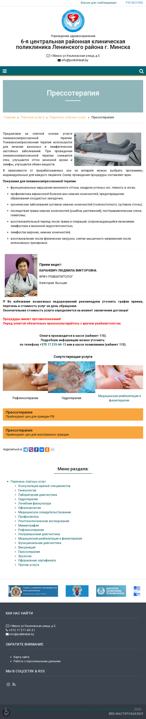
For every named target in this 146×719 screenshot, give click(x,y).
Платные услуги (32, 117)
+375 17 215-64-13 (53, 344)
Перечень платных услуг (67, 117)
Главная (10, 117)
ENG (140, 2)
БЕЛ (134, 2)
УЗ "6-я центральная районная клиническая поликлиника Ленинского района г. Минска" (70, 709)
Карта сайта (21, 657)
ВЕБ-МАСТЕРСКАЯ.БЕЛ (126, 714)
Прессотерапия (102, 117)
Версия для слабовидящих (98, 2)
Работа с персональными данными (37, 661)
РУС (128, 2)
